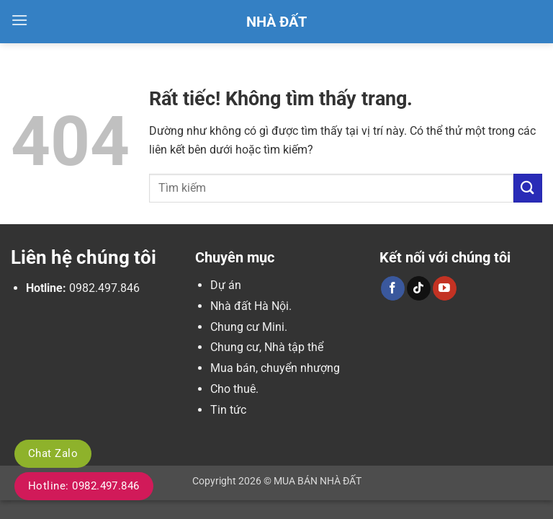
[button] (19, 19)
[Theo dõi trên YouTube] (445, 288)
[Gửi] (527, 188)
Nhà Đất (276, 21)
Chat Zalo (53, 453)
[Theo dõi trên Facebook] (393, 288)
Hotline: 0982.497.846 (84, 485)
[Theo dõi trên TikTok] (419, 288)
